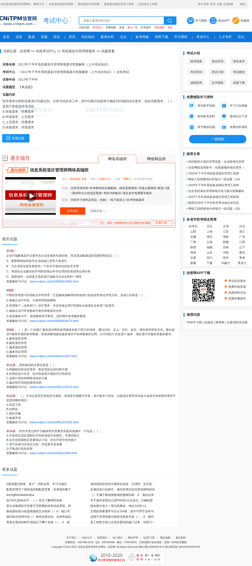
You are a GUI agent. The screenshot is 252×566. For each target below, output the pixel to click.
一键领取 (217, 139)
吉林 (226, 247)
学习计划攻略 (233, 105)
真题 (121, 27)
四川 (210, 257)
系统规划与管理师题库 (78, 51)
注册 (219, 4)
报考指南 (196, 61)
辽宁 (242, 247)
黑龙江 (242, 263)
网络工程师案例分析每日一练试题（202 (214, 179)
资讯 (72, 37)
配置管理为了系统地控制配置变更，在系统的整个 (38, 489)
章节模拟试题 (201, 127)
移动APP (224, 20)
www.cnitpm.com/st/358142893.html (53, 453)
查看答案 (15, 138)
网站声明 (133, 537)
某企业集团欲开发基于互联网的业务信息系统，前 (38, 505)
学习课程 (201, 20)
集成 (31, 37)
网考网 (219, 322)
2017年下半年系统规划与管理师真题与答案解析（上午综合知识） (64, 64)
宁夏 (210, 263)
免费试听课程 (233, 127)
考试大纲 (217, 72)
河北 (242, 226)
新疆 (193, 263)
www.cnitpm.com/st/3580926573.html (54, 321)
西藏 (226, 242)
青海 (242, 257)
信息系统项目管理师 (61, 4)
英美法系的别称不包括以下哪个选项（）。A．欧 (38, 522)
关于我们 (71, 537)
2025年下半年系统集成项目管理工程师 (213, 173)
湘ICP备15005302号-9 (151, 546)
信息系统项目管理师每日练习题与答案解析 (216, 191)
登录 (213, 4)
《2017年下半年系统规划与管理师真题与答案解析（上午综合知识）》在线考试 (73, 72)
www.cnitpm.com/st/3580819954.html (54, 281)
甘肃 (193, 257)
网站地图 (165, 537)
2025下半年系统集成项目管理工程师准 (213, 197)
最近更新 (181, 537)
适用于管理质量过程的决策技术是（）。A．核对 (122, 516)
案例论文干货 (233, 116)
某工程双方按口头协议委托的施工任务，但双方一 (122, 522)
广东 (242, 236)
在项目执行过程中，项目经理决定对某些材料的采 (122, 489)
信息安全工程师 (148, 4)
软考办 (193, 226)
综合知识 (88, 37)
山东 (210, 252)
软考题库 (146, 27)
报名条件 (239, 61)
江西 (242, 242)
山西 (193, 231)
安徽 (193, 236)
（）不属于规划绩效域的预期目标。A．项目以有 (122, 495)
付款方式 (87, 537)
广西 (193, 242)
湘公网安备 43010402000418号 (182, 546)
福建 (210, 247)
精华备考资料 (201, 116)
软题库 (245, 20)
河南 (226, 252)
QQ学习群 (149, 537)
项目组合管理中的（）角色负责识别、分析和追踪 (38, 516)
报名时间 (217, 61)
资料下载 (161, 37)
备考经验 (142, 37)
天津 (226, 226)
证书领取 (217, 82)
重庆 (242, 252)
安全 (56, 37)
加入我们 (118, 537)
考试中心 (55, 20)
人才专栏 (225, 37)
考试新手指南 (201, 105)
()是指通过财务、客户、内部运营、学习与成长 (36, 484)
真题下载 (239, 82)
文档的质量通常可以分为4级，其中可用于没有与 (122, 511)
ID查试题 (84, 27)
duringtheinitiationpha (20, 495)
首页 (6, 37)
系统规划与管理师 (89, 4)
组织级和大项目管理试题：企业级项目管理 (216, 161)
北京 (210, 226)
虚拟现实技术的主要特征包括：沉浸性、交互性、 (122, 484)
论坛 (241, 37)
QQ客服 (228, 4)
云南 (210, 242)
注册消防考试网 (237, 322)
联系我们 (102, 537)
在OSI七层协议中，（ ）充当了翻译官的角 (34, 500)
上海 (210, 231)
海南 (193, 252)
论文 (123, 37)
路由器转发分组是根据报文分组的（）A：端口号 (38, 511)
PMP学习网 (194, 322)
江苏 (226, 231)
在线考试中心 (46, 51)
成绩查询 (196, 82)
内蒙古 (225, 263)
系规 (44, 37)
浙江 (242, 231)
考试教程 (239, 72)
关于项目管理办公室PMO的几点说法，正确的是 (121, 500)
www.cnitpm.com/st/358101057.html (53, 356)
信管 (19, 37)
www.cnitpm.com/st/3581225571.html (54, 387)
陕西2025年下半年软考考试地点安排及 (213, 202)
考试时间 (196, 72)
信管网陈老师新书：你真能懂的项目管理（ (216, 167)
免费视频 (111, 27)
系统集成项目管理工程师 (119, 4)
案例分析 (107, 37)
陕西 (193, 247)
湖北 (210, 236)
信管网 (25, 51)
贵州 (226, 257)
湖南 (226, 236)
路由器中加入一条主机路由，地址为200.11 (118, 505)
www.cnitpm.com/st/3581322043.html (54, 422)
